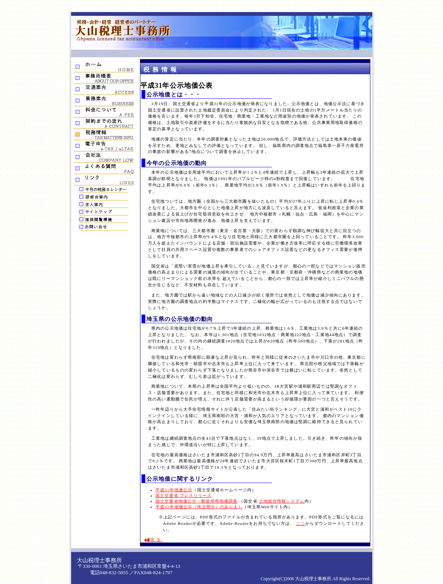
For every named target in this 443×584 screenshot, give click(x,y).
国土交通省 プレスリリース (183, 495)
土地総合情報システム (281, 501)
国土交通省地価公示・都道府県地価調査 (196, 501)
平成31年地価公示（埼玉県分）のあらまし (199, 507)
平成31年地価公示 (173, 490)
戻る (156, 539)
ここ (300, 523)
